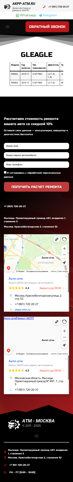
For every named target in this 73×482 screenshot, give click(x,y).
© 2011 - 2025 (31, 425)
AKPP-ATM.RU (23, 4)
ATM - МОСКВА (38, 421)
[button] (7, 27)
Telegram (48, 15)
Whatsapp (26, 15)
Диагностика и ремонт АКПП (21, 9)
